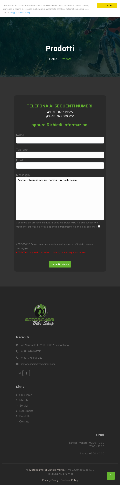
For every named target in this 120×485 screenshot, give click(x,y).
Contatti (24, 421)
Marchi (23, 400)
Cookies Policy (69, 480)
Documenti (26, 411)
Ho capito (107, 5)
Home (53, 59)
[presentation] (42, 245)
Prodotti (24, 416)
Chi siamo (25, 395)
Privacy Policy (50, 480)
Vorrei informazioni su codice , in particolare (60, 208)
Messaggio (23, 185)
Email (19, 170)
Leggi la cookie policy (20, 12)
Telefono (22, 159)
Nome (20, 145)
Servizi (23, 405)
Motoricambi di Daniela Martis (46, 469)
